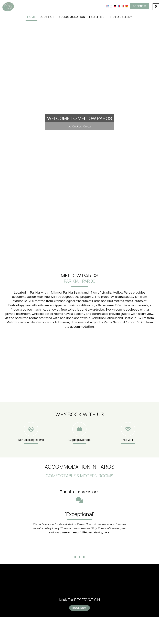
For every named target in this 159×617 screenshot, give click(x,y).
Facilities (96, 17)
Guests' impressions (79, 492)
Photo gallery (120, 17)
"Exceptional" (79, 514)
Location (47, 17)
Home (31, 17)
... (79, 551)
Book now (139, 6)
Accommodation (72, 17)
